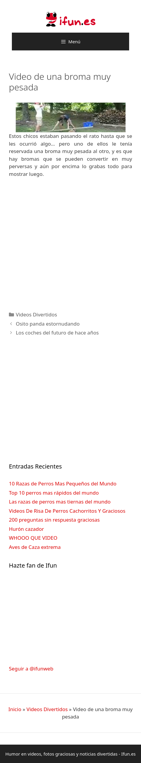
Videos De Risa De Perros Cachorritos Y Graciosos (67, 510)
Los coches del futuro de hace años (57, 332)
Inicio (14, 709)
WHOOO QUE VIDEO (33, 537)
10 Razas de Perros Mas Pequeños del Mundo (62, 483)
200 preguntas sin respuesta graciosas (54, 519)
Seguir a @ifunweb (31, 668)
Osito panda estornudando (48, 323)
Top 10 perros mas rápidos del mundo (54, 492)
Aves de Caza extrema (35, 547)
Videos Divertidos (36, 314)
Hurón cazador (26, 528)
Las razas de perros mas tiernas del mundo (60, 501)
